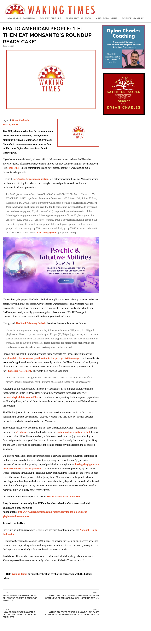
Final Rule (13, 167)
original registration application (31, 179)
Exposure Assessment (19, 370)
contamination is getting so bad (73, 432)
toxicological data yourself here (23, 397)
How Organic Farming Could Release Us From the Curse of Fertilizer (23, 597)
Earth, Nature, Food (78, 18)
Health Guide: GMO (63, 496)
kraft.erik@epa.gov (47, 232)
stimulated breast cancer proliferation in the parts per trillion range (43, 358)
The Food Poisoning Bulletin (31, 323)
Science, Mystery (133, 18)
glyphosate (22, 432)
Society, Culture (50, 18)
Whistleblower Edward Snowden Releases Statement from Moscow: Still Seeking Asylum (71, 595)
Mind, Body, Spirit (106, 18)
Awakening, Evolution (21, 18)
